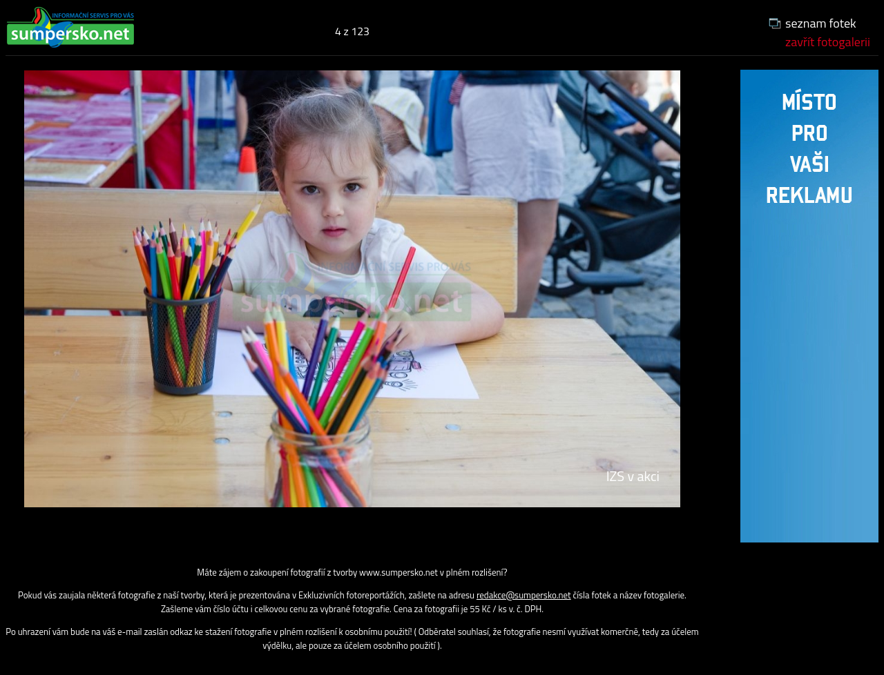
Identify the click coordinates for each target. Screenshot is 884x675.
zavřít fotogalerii (827, 41)
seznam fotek (820, 23)
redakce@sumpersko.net (524, 595)
